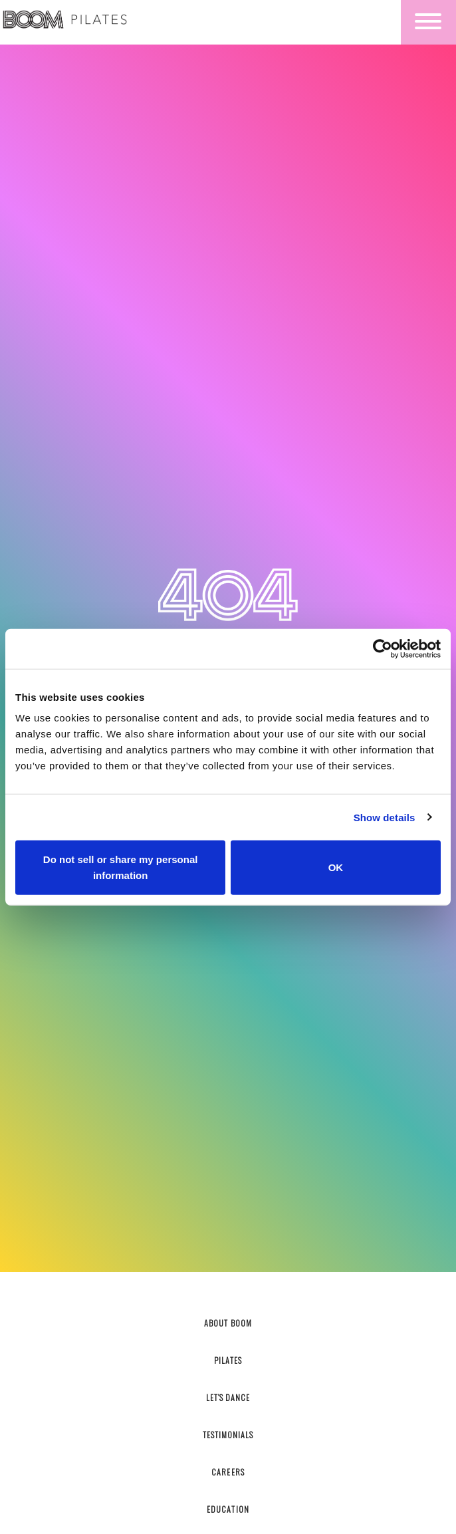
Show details (384, 817)
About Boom (227, 1323)
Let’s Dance (228, 1397)
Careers (227, 1471)
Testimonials (228, 1434)
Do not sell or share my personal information (120, 867)
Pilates (228, 1360)
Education (228, 1509)
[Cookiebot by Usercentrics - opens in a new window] (382, 648)
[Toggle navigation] (428, 22)
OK (336, 867)
